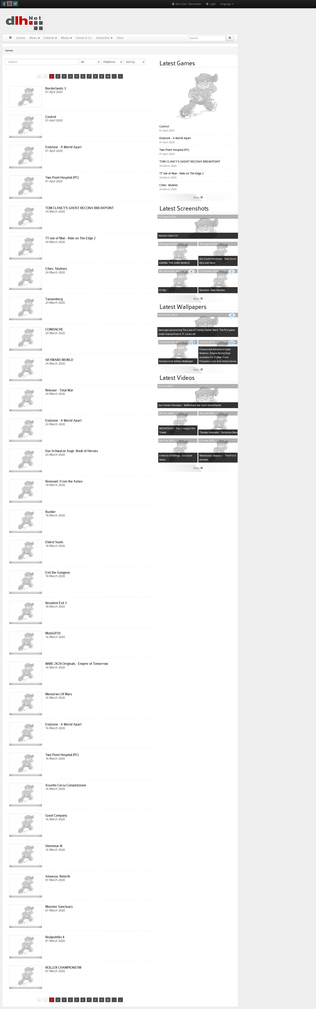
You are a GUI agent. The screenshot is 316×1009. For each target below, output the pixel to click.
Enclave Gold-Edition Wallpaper (176, 361)
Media (66, 38)
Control (50, 117)
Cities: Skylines (56, 269)
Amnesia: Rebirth (57, 876)
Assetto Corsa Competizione (65, 785)
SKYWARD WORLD (59, 360)
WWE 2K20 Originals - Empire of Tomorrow (76, 664)
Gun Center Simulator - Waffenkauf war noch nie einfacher (189, 405)
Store (119, 38)
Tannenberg (54, 299)
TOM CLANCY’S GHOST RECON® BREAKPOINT (79, 208)
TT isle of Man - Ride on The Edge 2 (70, 238)
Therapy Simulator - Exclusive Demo (218, 432)
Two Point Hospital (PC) (62, 177)
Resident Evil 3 (56, 603)
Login (210, 3)
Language (227, 3)
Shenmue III (53, 846)
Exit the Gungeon (57, 572)
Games (20, 38)
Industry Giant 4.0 (168, 235)
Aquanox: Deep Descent (212, 290)
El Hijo (162, 290)
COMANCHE (54, 329)
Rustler (50, 512)
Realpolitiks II (54, 937)
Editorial (50, 38)
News (34, 38)
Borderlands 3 (55, 88)
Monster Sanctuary (59, 907)
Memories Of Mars (58, 694)
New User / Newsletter (186, 3)
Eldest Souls (54, 542)
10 (108, 76)
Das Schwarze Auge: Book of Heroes (71, 451)
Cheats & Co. (84, 38)
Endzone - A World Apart (63, 147)
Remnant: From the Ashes (64, 481)
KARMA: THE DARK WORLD (174, 262)
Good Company (56, 815)
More (198, 197)
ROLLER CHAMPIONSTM (63, 967)
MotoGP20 (52, 633)
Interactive (104, 38)
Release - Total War (59, 390)
